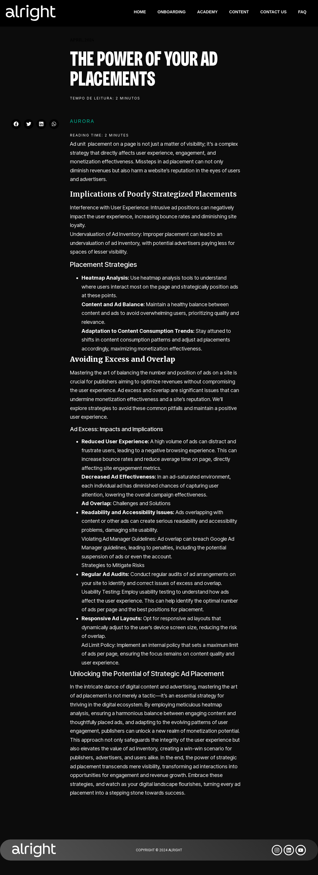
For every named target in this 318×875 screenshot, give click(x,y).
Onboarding (172, 12)
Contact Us (273, 12)
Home (140, 12)
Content (239, 12)
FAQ (302, 12)
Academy (207, 12)
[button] (16, 124)
